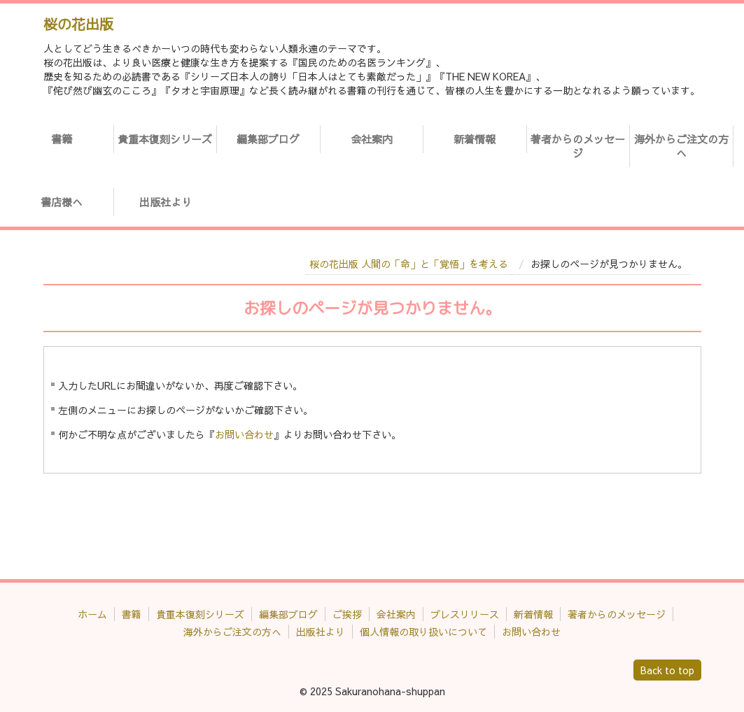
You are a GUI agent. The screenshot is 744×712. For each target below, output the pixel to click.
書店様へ (62, 201)
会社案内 (372, 138)
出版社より (165, 201)
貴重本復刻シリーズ (165, 138)
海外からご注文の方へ (681, 145)
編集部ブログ (268, 138)
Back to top (667, 670)
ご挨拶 (347, 614)
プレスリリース (464, 614)
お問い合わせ (244, 434)
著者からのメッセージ (578, 145)
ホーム (92, 614)
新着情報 (475, 138)
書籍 (61, 138)
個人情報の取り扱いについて (423, 632)
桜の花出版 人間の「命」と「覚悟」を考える (408, 264)
